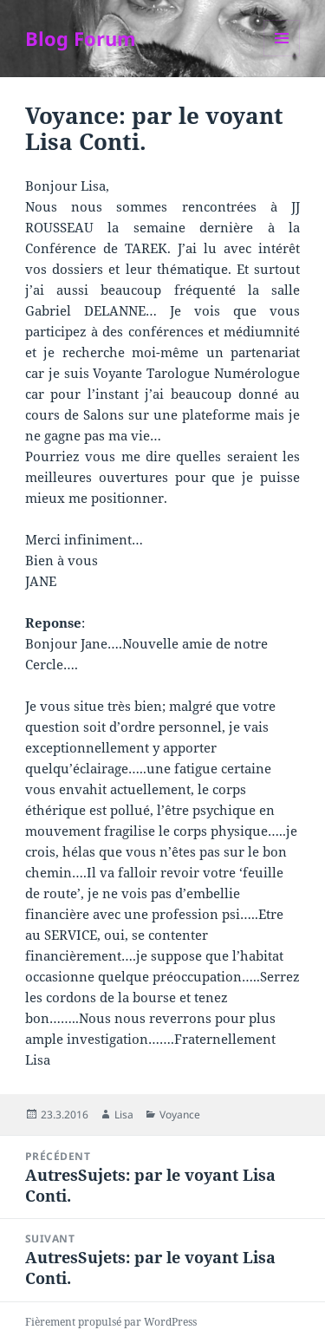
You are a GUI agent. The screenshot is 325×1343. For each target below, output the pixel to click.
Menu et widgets (282, 55)
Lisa (123, 1114)
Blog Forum (80, 38)
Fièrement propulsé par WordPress (111, 1321)
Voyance (179, 1114)
